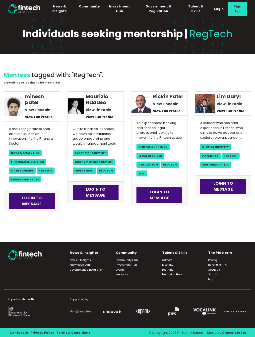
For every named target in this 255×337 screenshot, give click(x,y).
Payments (210, 156)
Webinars (122, 274)
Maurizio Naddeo (97, 99)
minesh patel (34, 99)
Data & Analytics (25, 153)
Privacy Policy (43, 333)
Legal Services (150, 156)
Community (91, 6)
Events (120, 270)
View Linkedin (37, 110)
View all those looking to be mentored (33, 83)
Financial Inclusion (27, 162)
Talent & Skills (196, 8)
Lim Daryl (229, 96)
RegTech (46, 170)
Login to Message (32, 201)
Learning (168, 270)
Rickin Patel (168, 96)
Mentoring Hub (172, 274)
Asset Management (90, 153)
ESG (141, 173)
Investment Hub (121, 8)
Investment (84, 170)
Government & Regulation (159, 8)
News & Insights (61, 8)
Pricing (212, 260)
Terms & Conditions (75, 333)
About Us (214, 270)
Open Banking (22, 170)
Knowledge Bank (80, 265)
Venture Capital (215, 165)
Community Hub (127, 260)
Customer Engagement (94, 162)
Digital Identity (215, 147)
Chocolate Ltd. (234, 333)
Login (219, 9)
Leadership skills (25, 179)
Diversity (167, 265)
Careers (167, 260)
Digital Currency (153, 147)
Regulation (148, 165)
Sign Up (237, 8)
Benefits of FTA (217, 265)
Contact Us (19, 333)
